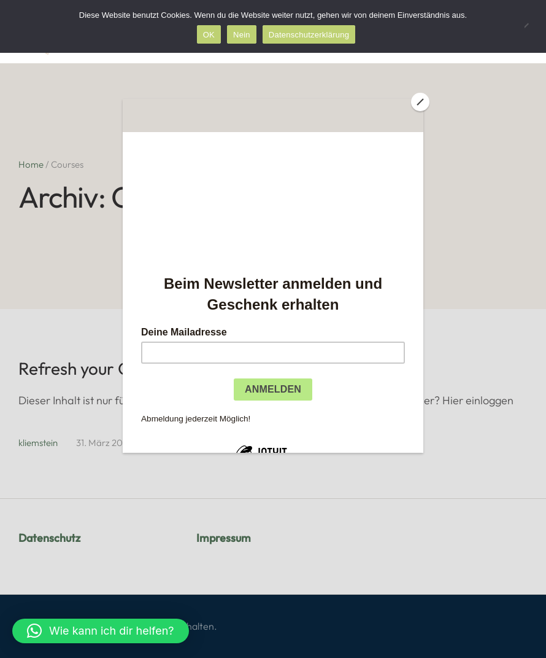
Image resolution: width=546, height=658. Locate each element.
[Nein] (531, 26)
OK (209, 34)
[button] (100, 631)
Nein (241, 34)
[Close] (420, 102)
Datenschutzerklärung (309, 34)
